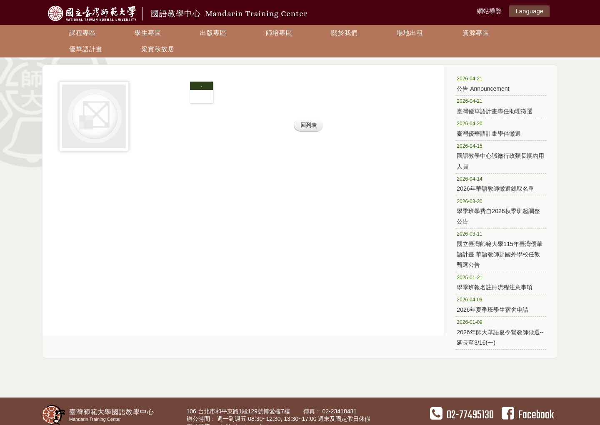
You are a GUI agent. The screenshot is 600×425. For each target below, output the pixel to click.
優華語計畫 (85, 48)
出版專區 (213, 32)
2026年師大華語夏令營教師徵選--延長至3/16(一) (500, 332)
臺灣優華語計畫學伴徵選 (498, 128)
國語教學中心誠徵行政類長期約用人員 (500, 156)
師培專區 (279, 32)
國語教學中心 (229, 13)
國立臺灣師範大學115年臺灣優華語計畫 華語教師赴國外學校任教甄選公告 (499, 249)
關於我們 (344, 32)
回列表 (308, 125)
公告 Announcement (498, 83)
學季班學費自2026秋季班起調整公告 (498, 211)
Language (529, 11)
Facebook (528, 415)
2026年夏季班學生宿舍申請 (498, 304)
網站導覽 (489, 11)
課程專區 (82, 32)
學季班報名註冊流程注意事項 (498, 282)
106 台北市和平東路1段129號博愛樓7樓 (239, 411)
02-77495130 (462, 415)
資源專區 (475, 32)
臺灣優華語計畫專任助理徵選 (498, 105)
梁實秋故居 (158, 48)
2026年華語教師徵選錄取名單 (498, 183)
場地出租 (410, 32)
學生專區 (148, 32)
